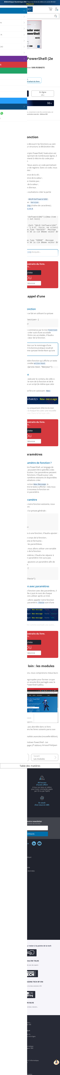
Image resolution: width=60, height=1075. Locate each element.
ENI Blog (15, 1034)
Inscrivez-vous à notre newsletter (30, 838)
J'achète (29, 279)
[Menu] (2, 9)
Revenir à (30, 80)
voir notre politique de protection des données (26, 839)
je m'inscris (29, 849)
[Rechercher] (55, 16)
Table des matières (30, 781)
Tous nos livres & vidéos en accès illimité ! (30, 3)
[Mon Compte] (57, 9)
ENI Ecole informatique (21, 1046)
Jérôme (12, 67)
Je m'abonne (29, 289)
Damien (34, 67)
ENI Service (16, 1072)
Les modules (39, 774)
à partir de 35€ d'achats (18, 821)
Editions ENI (30, 9)
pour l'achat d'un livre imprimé (18, 801)
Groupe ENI (16, 1058)
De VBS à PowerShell (18, 774)
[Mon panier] (50, 9)
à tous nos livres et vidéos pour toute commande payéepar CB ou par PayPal (42, 802)
